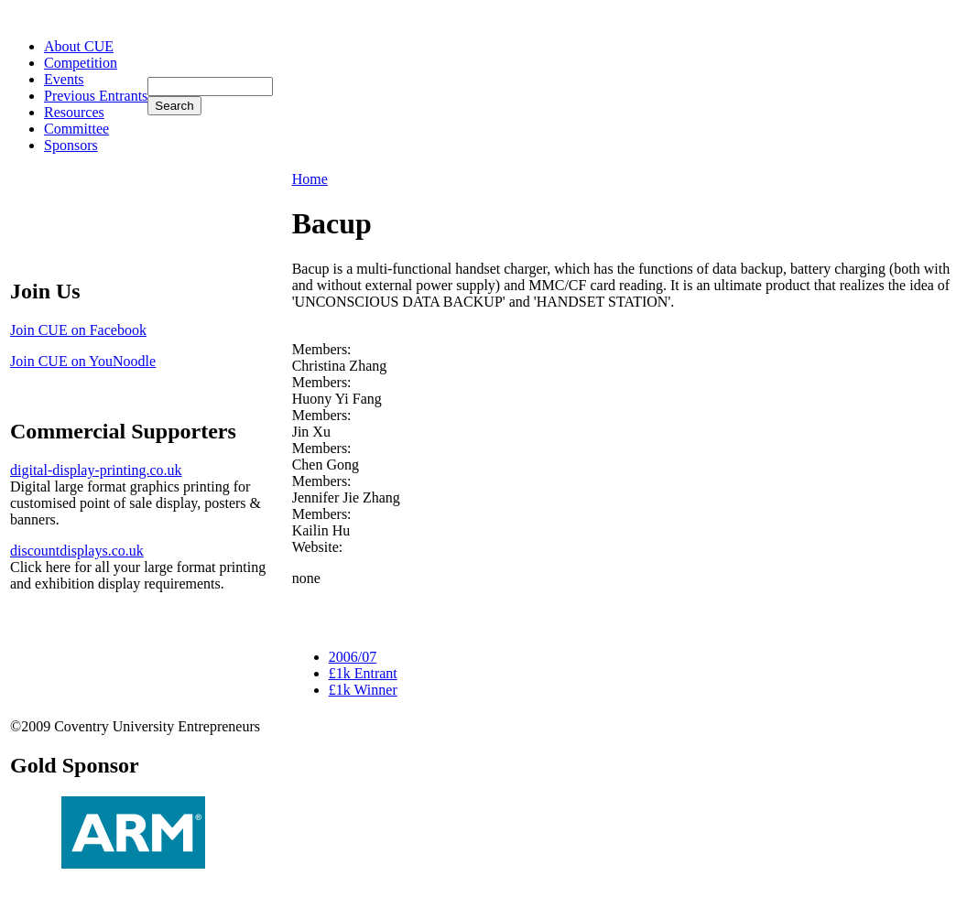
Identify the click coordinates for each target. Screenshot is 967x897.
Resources (74, 112)
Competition (80, 62)
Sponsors (71, 145)
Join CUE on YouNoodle (83, 361)
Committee (76, 128)
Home (310, 179)
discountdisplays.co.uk (77, 550)
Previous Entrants (95, 95)
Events (64, 79)
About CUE (79, 46)
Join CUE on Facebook (78, 330)
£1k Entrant (363, 673)
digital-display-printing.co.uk (96, 470)
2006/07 (352, 657)
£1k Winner (363, 689)
